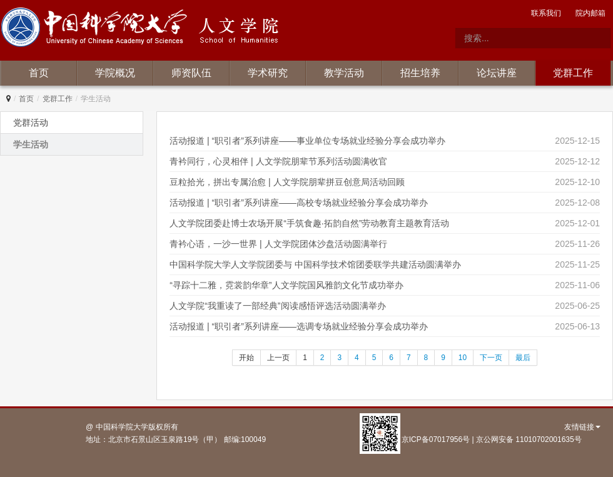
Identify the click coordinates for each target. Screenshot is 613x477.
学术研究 (268, 73)
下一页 (491, 357)
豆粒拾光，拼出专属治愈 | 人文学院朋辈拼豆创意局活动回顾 (287, 182)
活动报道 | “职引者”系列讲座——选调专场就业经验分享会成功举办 (299, 326)
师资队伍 (191, 73)
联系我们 (546, 13)
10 (462, 357)
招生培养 (420, 73)
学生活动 (30, 144)
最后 (522, 357)
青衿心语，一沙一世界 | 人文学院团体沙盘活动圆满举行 (278, 244)
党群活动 (30, 123)
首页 (39, 73)
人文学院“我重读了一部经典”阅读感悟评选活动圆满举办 (277, 306)
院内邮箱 (590, 13)
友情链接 (582, 427)
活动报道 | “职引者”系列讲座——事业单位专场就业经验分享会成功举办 (307, 141)
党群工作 (573, 73)
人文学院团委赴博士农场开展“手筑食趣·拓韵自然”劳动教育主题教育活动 (309, 223)
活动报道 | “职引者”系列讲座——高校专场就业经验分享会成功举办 (299, 203)
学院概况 (115, 73)
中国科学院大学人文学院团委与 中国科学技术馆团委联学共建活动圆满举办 (315, 264)
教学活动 (344, 73)
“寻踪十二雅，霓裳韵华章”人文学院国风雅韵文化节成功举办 (286, 285)
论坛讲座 (497, 73)
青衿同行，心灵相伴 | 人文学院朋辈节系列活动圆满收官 (278, 161)
